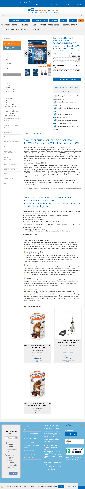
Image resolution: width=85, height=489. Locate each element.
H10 (7, 68)
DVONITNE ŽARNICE (10, 107)
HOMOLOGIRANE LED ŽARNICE (20, 20)
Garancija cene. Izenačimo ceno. (32, 434)
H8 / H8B (8, 64)
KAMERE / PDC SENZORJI (49, 25)
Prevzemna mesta (30, 454)
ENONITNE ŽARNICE (10, 105)
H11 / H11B (9, 70)
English (81, 4)
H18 (7, 79)
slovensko (78, 4)
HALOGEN (25, 25)
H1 (7, 51)
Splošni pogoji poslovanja (32, 442)
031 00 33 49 (53, 456)
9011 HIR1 (9, 96)
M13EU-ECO (40, 20)
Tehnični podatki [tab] (36, 133)
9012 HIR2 (9, 98)
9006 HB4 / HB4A (10, 92)
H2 (7, 53)
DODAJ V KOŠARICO (67, 79)
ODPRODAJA (26, 30)
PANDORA (54, 20)
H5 (7, 59)
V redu (61, 486)
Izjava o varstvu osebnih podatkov (31, 446)
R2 (7, 100)
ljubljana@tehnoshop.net (47, 2)
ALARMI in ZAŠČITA (9, 30)
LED (34, 25)
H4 (7, 57)
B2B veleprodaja (30, 458)
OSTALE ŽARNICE (10, 113)
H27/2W (8, 85)
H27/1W (8, 83)
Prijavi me (13, 473)
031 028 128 (53, 455)
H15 (7, 74)
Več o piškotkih (71, 486)
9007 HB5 (8, 94)
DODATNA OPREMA (70, 25)
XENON (15, 25)
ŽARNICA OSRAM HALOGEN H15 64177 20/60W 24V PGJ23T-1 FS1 (37, 405)
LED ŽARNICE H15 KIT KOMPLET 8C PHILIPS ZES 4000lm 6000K (68, 341)
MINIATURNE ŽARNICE (11, 111)
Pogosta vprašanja (30, 451)
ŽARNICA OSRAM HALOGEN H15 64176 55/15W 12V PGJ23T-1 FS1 (37, 347)
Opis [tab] (26, 133)
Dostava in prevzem (31, 438)
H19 (7, 81)
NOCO (63, 20)
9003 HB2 (8, 87)
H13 (7, 72)
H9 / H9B (8, 66)
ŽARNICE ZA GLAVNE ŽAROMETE (10, 48)
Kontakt (36, 30)
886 (7, 102)
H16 (7, 77)
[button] (48, 53)
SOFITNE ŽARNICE (10, 109)
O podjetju (28, 430)
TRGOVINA (5, 25)
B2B (81, 20)
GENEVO (73, 20)
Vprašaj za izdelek (58, 59)
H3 (7, 55)
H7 (7, 61)
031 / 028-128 (37, 2)
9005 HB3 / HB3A (10, 89)
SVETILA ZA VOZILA (10, 115)
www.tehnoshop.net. (49, 436)
